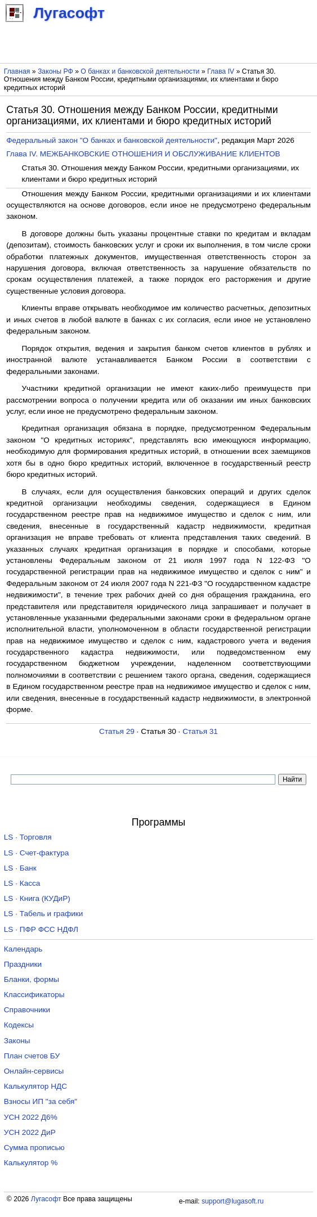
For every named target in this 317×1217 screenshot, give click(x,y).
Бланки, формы (31, 979)
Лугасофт (46, 1199)
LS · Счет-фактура (36, 853)
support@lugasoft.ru (233, 1201)
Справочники (27, 1010)
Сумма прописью (34, 1147)
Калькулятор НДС (35, 1086)
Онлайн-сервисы (34, 1071)
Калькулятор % (30, 1163)
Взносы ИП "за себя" (40, 1101)
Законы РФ (55, 71)
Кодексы (19, 1025)
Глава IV (220, 71)
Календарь (23, 949)
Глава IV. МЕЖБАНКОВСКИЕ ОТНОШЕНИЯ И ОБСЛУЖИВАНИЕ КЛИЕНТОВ (143, 154)
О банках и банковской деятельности (140, 71)
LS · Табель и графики (43, 913)
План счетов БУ (32, 1056)
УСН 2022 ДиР (30, 1132)
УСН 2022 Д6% (30, 1117)
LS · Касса (22, 883)
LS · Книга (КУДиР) (37, 898)
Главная (17, 71)
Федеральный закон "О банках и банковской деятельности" (111, 140)
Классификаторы (34, 994)
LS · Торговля (28, 837)
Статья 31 (200, 731)
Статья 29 (117, 731)
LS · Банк (20, 868)
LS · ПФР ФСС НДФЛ (41, 929)
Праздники (23, 964)
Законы (17, 1040)
